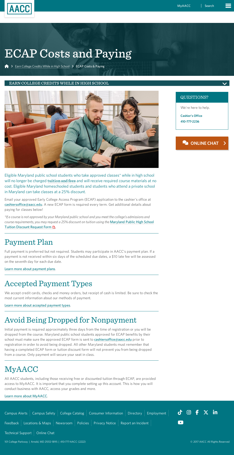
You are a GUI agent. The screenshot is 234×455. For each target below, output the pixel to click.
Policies (83, 423)
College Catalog (72, 413)
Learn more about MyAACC (26, 396)
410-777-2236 (190, 121)
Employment (156, 413)
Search (209, 6)
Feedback (12, 423)
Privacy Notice (105, 423)
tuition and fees (62, 180)
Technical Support (18, 433)
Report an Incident (135, 423)
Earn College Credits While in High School (42, 66)
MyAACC (184, 6)
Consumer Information (106, 413)
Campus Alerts (16, 413)
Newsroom (64, 423)
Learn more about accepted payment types (37, 305)
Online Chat (45, 433)
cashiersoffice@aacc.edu (23, 204)
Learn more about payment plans (30, 269)
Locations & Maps (37, 423)
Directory (135, 413)
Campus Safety (43, 413)
